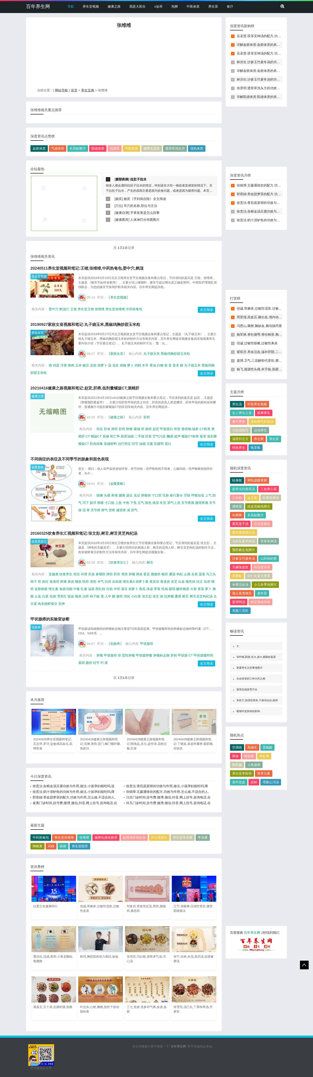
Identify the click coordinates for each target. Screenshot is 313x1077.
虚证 (129, 495)
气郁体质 (131, 148)
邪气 (134, 510)
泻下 (85, 503)
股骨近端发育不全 (246, 689)
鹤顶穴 (64, 309)
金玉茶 (252, 498)
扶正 (199, 581)
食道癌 (54, 581)
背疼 (112, 510)
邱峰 (51, 846)
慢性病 (190, 581)
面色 (148, 503)
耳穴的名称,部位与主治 (140, 206)
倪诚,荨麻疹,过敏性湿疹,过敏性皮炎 (262, 308)
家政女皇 (38, 332)
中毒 (76, 589)
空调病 (237, 747)
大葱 (193, 589)
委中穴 (53, 309)
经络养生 (238, 447)
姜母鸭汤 (238, 602)
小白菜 (136, 596)
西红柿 (100, 589)
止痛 (187, 574)
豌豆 (86, 365)
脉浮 (93, 503)
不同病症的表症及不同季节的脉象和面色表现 (69, 459)
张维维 (100, 309)
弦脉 (165, 495)
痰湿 (155, 503)
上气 (208, 495)
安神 (61, 603)
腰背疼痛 (201, 503)
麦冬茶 (262, 593)
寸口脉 (109, 503)
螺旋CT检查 (190, 436)
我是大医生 (137, 6)
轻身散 (237, 480)
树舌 (150, 562)
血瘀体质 (39, 148)
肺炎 (139, 574)
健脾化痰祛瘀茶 (106, 837)
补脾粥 (237, 515)
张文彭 (147, 596)
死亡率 (115, 436)
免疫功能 (65, 589)
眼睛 (172, 589)
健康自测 (121, 212)
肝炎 (107, 429)
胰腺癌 (156, 574)
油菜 (91, 589)
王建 (150, 443)
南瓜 (142, 589)
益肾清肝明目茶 (134, 837)
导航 (70, 6)
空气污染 (159, 436)
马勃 (109, 589)
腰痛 (122, 495)
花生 (115, 365)
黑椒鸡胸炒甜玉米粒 (175, 353)
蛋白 (168, 443)
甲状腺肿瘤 (144, 655)
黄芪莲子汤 (240, 524)
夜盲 (146, 574)
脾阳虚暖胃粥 (257, 480)
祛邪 (207, 581)
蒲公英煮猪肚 (242, 593)
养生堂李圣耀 (182, 837)
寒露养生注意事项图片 (249, 667)
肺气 (104, 510)
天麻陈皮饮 (240, 567)
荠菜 (157, 589)
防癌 (85, 581)
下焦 (133, 503)
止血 (38, 596)
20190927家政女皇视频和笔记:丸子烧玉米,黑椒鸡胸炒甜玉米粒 (85, 324)
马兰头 (211, 574)
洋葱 (63, 365)
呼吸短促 (197, 495)
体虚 (150, 589)
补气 (100, 581)
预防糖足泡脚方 (243, 550)
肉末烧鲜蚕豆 (47, 603)
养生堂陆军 (80, 846)
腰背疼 (121, 510)
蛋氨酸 (267, 747)
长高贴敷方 (78, 148)
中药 (117, 589)
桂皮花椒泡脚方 (258, 506)
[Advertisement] (123, 59)
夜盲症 (154, 581)
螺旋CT (96, 436)
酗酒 (170, 436)
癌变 (177, 429)
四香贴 (237, 576)
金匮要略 (38, 467)
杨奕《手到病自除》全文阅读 (145, 199)
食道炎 (165, 581)
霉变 (203, 436)
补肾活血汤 (240, 584)
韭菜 (194, 574)
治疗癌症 (124, 443)
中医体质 (193, 6)
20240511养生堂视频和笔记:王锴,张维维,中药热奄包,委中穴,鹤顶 (86, 268)
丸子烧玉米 (151, 353)
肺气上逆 (173, 503)
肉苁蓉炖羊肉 (260, 602)
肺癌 (114, 429)
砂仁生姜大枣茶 (258, 576)
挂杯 (254, 782)
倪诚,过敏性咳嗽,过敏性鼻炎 (257, 343)
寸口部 (156, 495)
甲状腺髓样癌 (203, 655)
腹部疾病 (121, 179)
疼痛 (114, 495)
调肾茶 (237, 506)
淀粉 (93, 365)
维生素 (53, 589)
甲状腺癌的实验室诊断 (50, 619)
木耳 (145, 365)
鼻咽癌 (100, 574)
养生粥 (259, 439)
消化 (127, 596)
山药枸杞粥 (268, 558)
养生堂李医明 (242, 773)
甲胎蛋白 (166, 429)
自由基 (117, 581)
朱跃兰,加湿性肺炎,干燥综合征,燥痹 (257, 700)
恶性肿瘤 (128, 655)
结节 (135, 443)
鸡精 (138, 365)
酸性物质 (182, 589)
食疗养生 (238, 421)
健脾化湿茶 (151, 148)
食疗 (230, 6)
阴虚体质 (97, 148)
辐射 (195, 429)
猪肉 (71, 365)
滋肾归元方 (240, 439)
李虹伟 (264, 756)
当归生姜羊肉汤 (243, 541)
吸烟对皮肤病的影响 (248, 711)
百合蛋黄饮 (262, 524)
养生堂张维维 (115, 309)
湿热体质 (196, 148)
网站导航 (61, 90)
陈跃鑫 (237, 765)
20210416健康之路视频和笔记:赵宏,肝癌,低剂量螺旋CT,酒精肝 (84, 388)
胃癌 (124, 574)
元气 (141, 503)
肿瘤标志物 (161, 655)
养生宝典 (87, 90)
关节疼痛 (187, 503)
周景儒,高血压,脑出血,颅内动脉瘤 (261, 317)
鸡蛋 (56, 365)
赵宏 (156, 429)
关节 (212, 503)
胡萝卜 (102, 365)
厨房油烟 (127, 436)
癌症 (100, 429)
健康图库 (121, 219)
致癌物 (186, 429)
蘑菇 (172, 574)
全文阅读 (206, 310)
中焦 (126, 503)
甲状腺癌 (146, 643)
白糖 (160, 365)
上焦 (118, 503)
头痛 (107, 495)
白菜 (45, 596)
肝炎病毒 (96, 443)
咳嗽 (100, 495)
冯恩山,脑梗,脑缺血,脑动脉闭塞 (259, 326)
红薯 (84, 589)
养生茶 (213, 6)
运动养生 (260, 430)
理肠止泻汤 (271, 782)
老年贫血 (238, 782)
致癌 (148, 429)
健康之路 (114, 6)
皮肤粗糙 (41, 589)
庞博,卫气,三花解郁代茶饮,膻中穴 (261, 360)
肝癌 (146, 417)
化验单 (36, 627)
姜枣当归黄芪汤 (243, 489)
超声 (177, 436)
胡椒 (123, 365)
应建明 (159, 443)
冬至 (163, 503)
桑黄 (178, 596)
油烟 (142, 443)
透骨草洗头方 (175, 148)
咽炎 (78, 581)
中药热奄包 (134, 309)
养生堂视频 (91, 6)
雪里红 (62, 596)
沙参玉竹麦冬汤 (243, 558)
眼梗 (63, 846)
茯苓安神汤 (268, 541)
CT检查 (205, 429)
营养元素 (263, 773)
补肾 (84, 574)
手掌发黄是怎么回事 (145, 212)
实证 (137, 495)
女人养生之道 (242, 413)
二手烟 (139, 436)
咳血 (71, 596)
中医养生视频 (257, 404)
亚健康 (53, 574)
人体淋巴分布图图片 (145, 219)
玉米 (78, 365)
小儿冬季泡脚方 (265, 584)
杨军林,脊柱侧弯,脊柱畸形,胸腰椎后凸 (264, 334)
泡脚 (174, 6)
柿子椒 (95, 596)
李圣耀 (203, 837)
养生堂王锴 (86, 309)
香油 (153, 365)
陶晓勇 (37, 846)
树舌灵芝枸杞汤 (201, 596)
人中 (108, 596)
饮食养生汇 (39, 541)
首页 (74, 90)
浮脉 (187, 495)
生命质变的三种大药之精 (250, 678)
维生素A (129, 581)
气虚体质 (57, 148)
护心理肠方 (159, 837)
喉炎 (78, 596)
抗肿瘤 (169, 596)
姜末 (176, 365)
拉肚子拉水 (138, 179)
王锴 (73, 309)
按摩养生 (263, 413)
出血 (181, 581)
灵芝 (174, 581)
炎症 (45, 581)
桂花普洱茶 (262, 567)
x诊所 (158, 6)
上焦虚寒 (253, 765)
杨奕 (118, 199)
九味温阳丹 (240, 430)
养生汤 (237, 404)
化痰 (53, 596)
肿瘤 (129, 429)
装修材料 (110, 443)
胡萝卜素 (141, 581)
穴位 (118, 206)
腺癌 (119, 596)
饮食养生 (65, 574)
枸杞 (179, 574)
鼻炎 (71, 581)
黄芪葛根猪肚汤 (243, 532)
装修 (106, 436)
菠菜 (202, 574)
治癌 (85, 596)
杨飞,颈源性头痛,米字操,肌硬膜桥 (261, 369)
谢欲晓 (249, 756)
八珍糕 (237, 498)
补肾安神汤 (271, 498)
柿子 (33, 581)
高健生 (252, 747)
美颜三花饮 (240, 610)
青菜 (201, 589)
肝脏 (148, 436)
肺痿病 (146, 495)
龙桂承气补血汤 (262, 421)
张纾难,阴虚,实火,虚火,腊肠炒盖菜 (256, 656)
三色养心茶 (268, 489)
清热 (93, 581)
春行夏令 (176, 495)
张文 (156, 596)
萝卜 (130, 365)
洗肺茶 (115, 148)
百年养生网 (38, 6)
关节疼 (95, 510)
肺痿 (100, 503)
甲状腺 (183, 655)
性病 (164, 589)
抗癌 (108, 581)
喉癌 (164, 574)
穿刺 (173, 655)
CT (88, 436)
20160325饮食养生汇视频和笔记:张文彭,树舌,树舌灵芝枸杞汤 (83, 533)
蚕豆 (124, 589)
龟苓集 (255, 447)
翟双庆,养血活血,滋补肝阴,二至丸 (261, 352)
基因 (81, 663)
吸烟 (137, 429)
